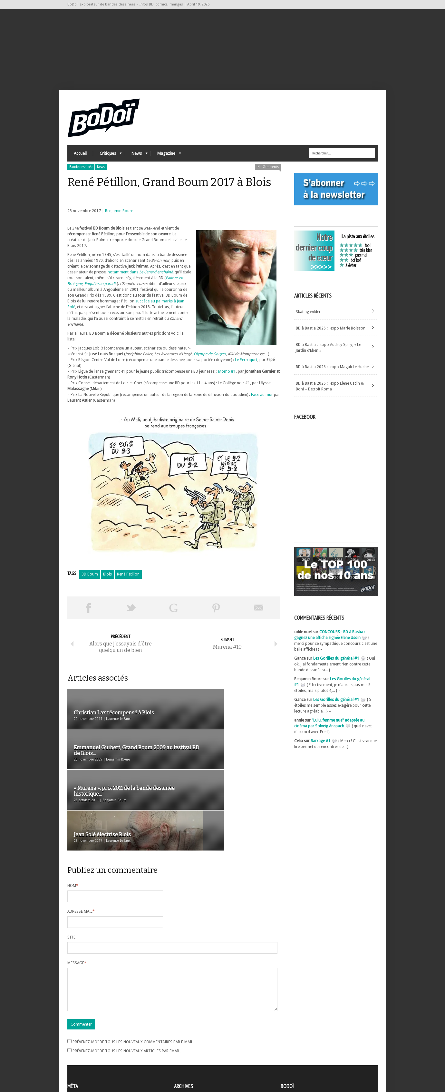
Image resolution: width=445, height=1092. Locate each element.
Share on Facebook (88, 616)
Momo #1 (227, 379)
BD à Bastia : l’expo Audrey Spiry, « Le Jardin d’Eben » (328, 355)
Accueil (80, 161)
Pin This (216, 616)
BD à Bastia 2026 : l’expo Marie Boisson (330, 336)
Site (71, 868)
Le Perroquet (245, 368)
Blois (107, 582)
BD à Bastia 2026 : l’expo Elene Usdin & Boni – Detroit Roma (330, 394)
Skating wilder (308, 320)
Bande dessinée (80, 175)
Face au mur (262, 402)
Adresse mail (81, 842)
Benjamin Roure (119, 219)
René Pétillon (128, 582)
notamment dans (140, 280)
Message (76, 894)
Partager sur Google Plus (173, 616)
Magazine (166, 163)
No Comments (268, 175)
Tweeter (131, 616)
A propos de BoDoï (299, 1039)
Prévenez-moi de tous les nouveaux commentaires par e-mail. (133, 981)
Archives (181, 1040)
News (136, 163)
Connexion (77, 1046)
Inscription (77, 1040)
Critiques (107, 163)
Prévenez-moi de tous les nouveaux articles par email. (127, 990)
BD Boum (90, 582)
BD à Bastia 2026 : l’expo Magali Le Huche (332, 375)
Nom (72, 816)
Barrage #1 (321, 749)
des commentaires (87, 1057)
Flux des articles (85, 1051)
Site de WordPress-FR (86, 1063)
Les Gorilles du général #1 (336, 666)
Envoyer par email (258, 616)
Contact (289, 1050)
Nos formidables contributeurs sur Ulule (317, 1060)
